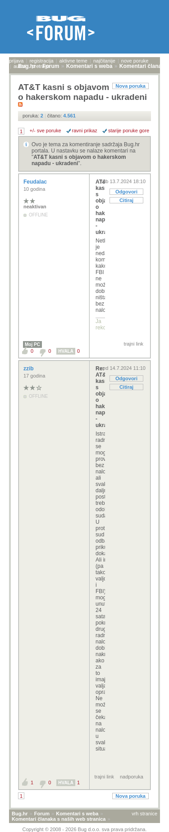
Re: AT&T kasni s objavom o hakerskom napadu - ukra (100, 396)
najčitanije (104, 60)
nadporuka (131, 776)
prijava (16, 60)
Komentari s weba (77, 813)
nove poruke (135, 60)
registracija (41, 60)
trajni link (133, 343)
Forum (42, 813)
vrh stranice (144, 813)
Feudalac (35, 182)
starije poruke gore (128, 130)
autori (20, 66)
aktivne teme (73, 60)
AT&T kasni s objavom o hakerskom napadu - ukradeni (100, 207)
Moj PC (32, 344)
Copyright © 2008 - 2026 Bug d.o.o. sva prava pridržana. (85, 829)
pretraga (41, 66)
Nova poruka (130, 86)
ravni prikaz (84, 130)
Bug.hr (19, 813)
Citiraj (126, 200)
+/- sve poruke (45, 130)
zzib (29, 368)
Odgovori (126, 191)
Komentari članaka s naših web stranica (58, 819)
